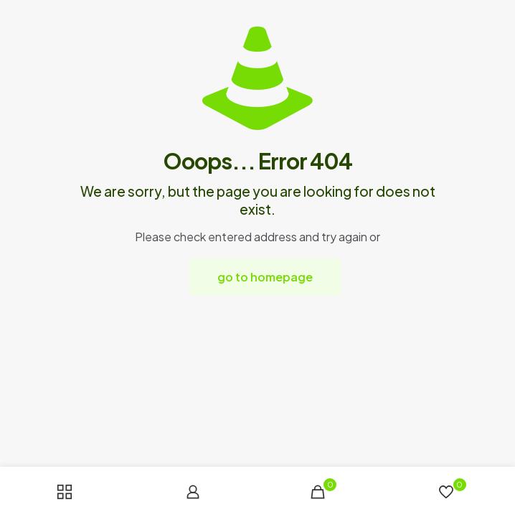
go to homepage (265, 276)
